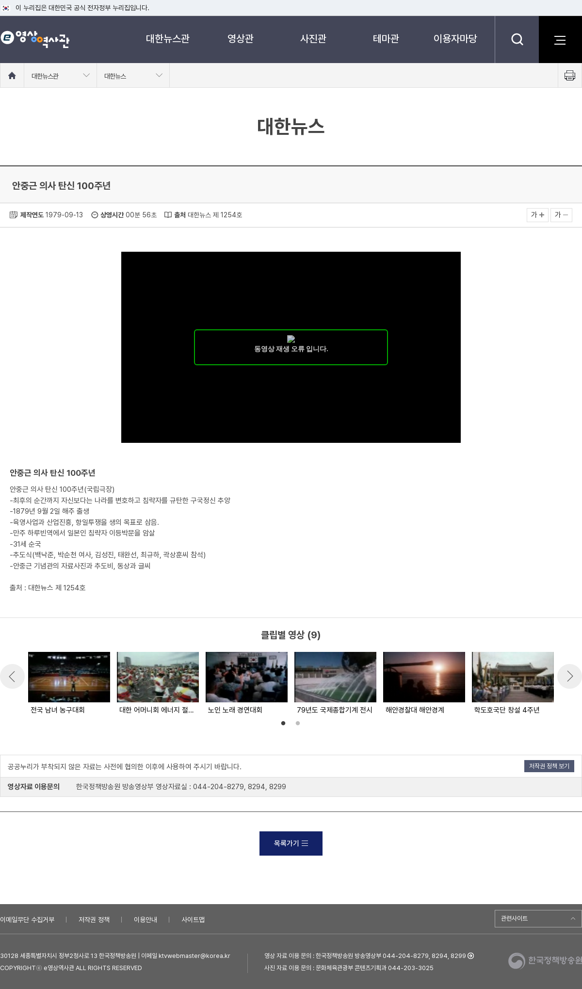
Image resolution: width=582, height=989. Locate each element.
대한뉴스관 (168, 38)
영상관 (240, 38)
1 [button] (283, 724)
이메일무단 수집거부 (27, 920)
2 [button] (298, 724)
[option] (68, 684)
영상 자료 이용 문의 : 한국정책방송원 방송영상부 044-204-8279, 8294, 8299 (365, 955)
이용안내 (145, 920)
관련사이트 (514, 918)
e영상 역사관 (34, 39)
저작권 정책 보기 (549, 766)
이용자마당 (455, 38)
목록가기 (291, 843)
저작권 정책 (94, 920)
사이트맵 (193, 920)
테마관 (386, 38)
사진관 (313, 38)
